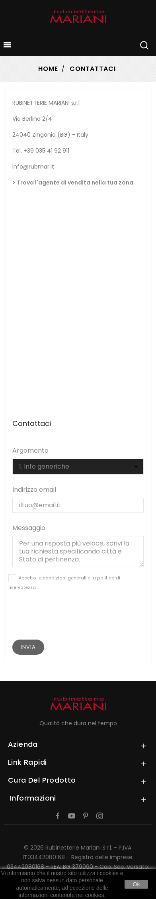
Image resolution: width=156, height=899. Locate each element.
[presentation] (78, 617)
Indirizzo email (34, 489)
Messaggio (28, 527)
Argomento (30, 450)
